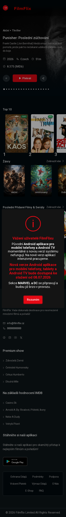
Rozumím (33, 299)
